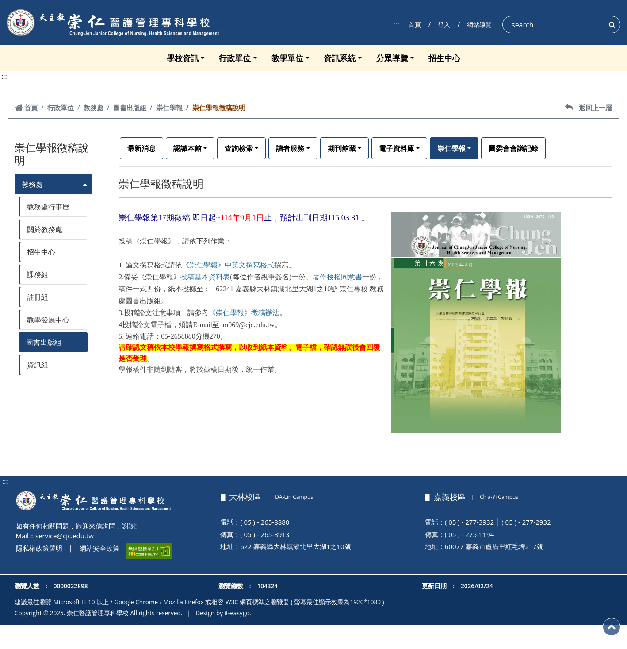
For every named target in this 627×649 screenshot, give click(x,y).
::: (397, 25)
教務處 (93, 107)
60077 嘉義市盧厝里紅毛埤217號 (494, 546)
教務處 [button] (32, 184)
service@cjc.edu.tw (64, 535)
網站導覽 (479, 24)
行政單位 (235, 58)
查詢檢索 (239, 148)
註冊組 (37, 297)
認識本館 (187, 148)
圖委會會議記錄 (513, 148)
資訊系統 (340, 58)
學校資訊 (183, 58)
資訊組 (37, 365)
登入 (444, 24)
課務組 (37, 274)
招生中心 (444, 58)
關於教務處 (44, 229)
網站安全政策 (99, 548)
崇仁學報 (169, 107)
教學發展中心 (48, 319)
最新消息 (141, 148)
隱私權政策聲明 (39, 548)
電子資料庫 (396, 148)
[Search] (561, 24)
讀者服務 (290, 148)
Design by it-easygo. (223, 613)
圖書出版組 (129, 107)
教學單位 (287, 58)
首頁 (415, 24)
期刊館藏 (342, 148)
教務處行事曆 (48, 207)
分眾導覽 (392, 58)
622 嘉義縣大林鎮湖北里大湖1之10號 (295, 546)
